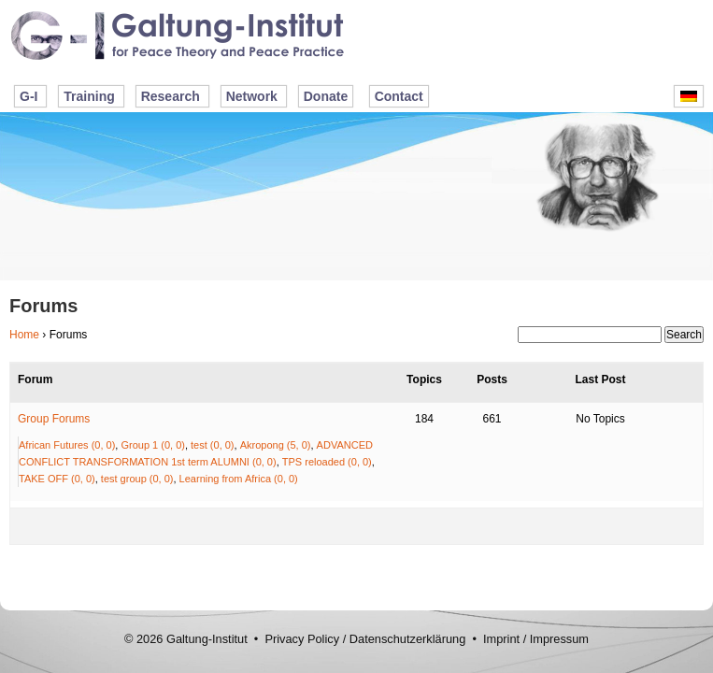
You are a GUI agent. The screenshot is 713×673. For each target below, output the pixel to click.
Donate (326, 96)
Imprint (501, 639)
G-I (28, 96)
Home (24, 334)
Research (170, 96)
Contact (399, 96)
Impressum (559, 639)
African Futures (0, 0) (67, 445)
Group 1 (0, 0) (152, 445)
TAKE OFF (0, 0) (57, 478)
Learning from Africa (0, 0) (238, 478)
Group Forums (54, 418)
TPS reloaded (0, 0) (327, 461)
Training (89, 96)
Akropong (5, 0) (275, 445)
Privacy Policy (301, 639)
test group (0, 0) (137, 478)
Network (252, 96)
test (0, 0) (212, 445)
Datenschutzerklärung (407, 639)
